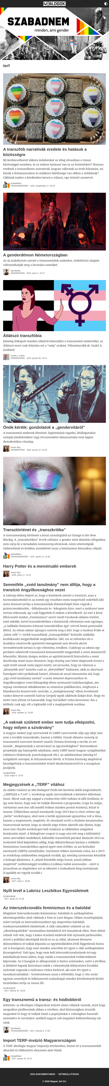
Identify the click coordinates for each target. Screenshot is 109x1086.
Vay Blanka (16, 271)
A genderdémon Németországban (35, 255)
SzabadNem (16, 183)
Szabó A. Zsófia (18, 356)
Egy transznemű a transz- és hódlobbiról (42, 999)
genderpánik (18, 273)
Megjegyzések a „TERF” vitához (33, 784)
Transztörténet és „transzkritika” (34, 529)
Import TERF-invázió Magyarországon (39, 1040)
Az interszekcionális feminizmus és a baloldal (47, 907)
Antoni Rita (15, 447)
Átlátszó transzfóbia (22, 335)
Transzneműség (19, 186)
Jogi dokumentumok (42, 1074)
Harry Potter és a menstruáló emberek (39, 566)
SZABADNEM (9, 773)
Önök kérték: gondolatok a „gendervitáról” (44, 427)
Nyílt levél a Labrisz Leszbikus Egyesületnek (46, 890)
